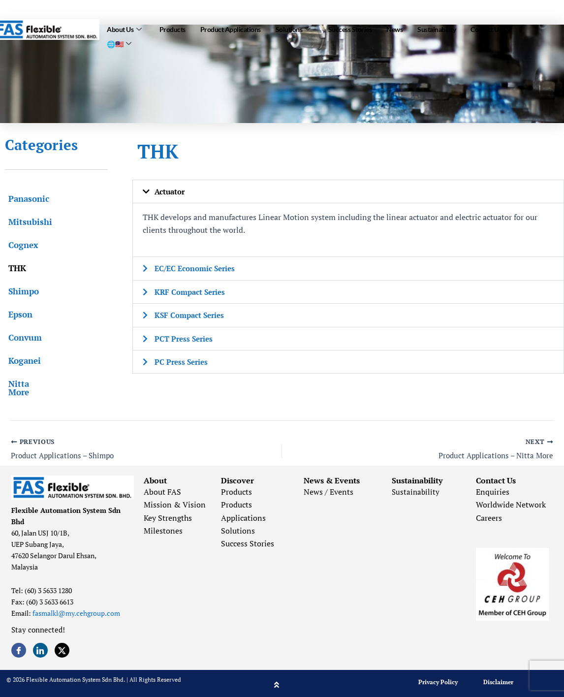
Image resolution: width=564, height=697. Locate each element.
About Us (124, 27)
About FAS (162, 489)
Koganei (21, 360)
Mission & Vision (175, 502)
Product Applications (230, 28)
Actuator (171, 191)
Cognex (20, 245)
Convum (21, 337)
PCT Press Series (185, 337)
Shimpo (20, 291)
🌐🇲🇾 (119, 39)
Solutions (293, 27)
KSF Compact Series (192, 314)
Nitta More (27, 383)
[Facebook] (18, 647)
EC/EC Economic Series (198, 268)
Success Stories (350, 28)
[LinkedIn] (40, 647)
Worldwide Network (511, 502)
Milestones (163, 528)
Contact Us (490, 27)
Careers (489, 515)
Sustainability (436, 28)
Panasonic (25, 198)
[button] (348, 191)
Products (172, 28)
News (394, 28)
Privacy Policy (438, 679)
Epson (17, 314)
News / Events (328, 489)
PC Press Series (183, 360)
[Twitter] (62, 647)
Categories (41, 144)
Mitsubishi (27, 221)
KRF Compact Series (192, 291)
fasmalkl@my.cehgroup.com (76, 610)
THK (14, 268)
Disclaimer (498, 679)
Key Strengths (168, 515)
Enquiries (492, 489)
